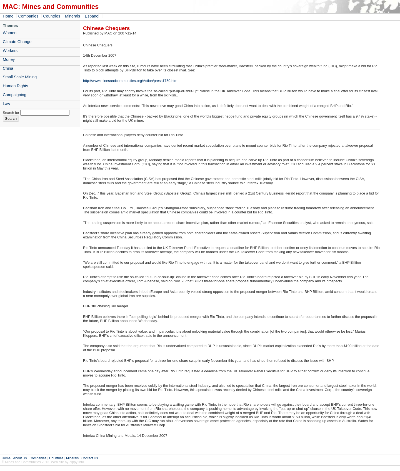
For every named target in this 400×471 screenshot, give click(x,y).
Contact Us (89, 458)
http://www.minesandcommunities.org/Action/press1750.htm (130, 81)
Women (9, 33)
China (8, 68)
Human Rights (15, 86)
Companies (28, 16)
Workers (10, 50)
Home (8, 16)
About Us (20, 458)
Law (6, 103)
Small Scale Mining (20, 77)
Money (9, 59)
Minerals (72, 16)
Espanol (92, 16)
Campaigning (14, 95)
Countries (51, 16)
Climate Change (17, 41)
